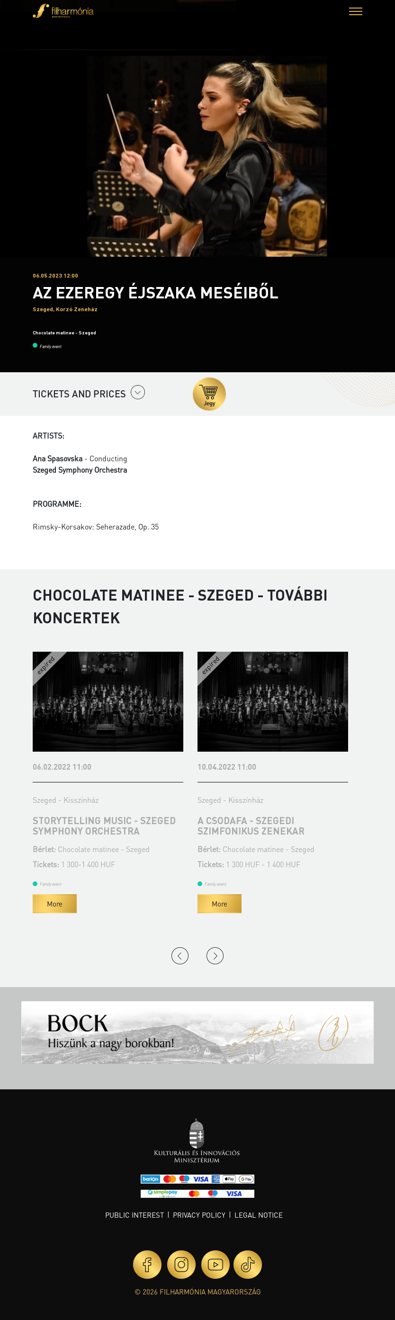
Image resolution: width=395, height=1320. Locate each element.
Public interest (134, 1215)
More (55, 903)
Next (215, 955)
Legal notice (258, 1215)
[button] (355, 13)
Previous (180, 955)
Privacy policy (199, 1215)
